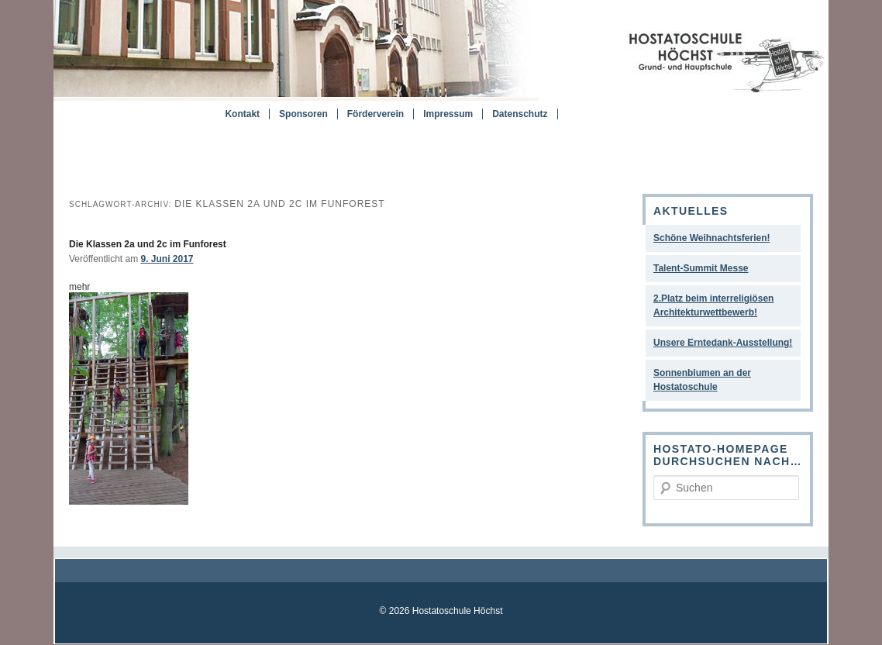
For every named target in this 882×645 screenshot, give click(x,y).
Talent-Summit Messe (700, 268)
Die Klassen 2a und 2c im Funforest (147, 244)
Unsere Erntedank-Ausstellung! (722, 342)
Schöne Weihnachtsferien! (711, 238)
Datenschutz (519, 114)
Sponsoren (303, 114)
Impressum (448, 114)
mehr (79, 286)
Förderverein (375, 114)
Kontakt (242, 114)
